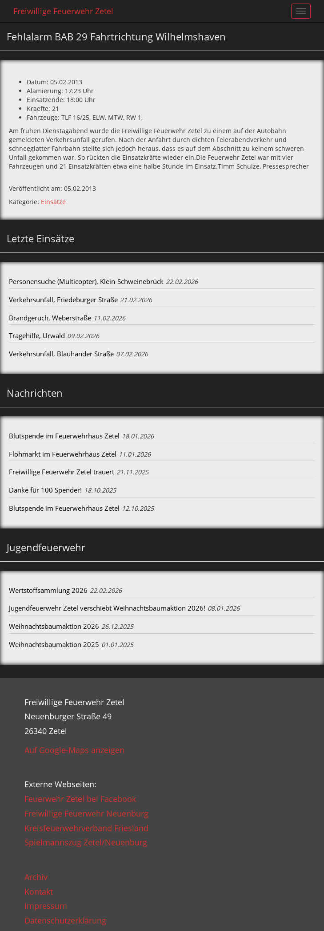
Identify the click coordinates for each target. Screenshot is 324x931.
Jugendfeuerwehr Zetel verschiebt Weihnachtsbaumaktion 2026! (107, 608)
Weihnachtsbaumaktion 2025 (54, 644)
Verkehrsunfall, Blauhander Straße (61, 353)
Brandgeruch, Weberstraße (50, 317)
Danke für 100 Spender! (45, 489)
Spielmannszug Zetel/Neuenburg (85, 842)
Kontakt (38, 891)
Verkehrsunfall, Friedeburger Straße (63, 299)
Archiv (36, 877)
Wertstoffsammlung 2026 (48, 590)
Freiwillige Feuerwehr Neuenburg (86, 813)
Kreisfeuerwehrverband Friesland (86, 828)
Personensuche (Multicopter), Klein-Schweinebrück (86, 281)
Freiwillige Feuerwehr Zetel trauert (61, 471)
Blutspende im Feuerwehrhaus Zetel (64, 435)
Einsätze (53, 201)
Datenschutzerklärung (65, 920)
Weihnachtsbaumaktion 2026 (54, 626)
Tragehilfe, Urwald (37, 335)
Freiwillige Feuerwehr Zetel (63, 11)
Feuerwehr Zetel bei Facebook (80, 798)
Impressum (45, 905)
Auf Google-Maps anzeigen (74, 750)
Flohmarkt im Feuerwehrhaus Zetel (62, 454)
